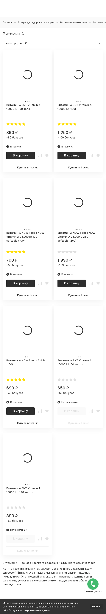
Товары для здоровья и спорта (36, 22)
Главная (7, 22)
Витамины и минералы (73, 22)
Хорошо (96, 606)
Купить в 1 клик (27, 167)
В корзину (20, 155)
